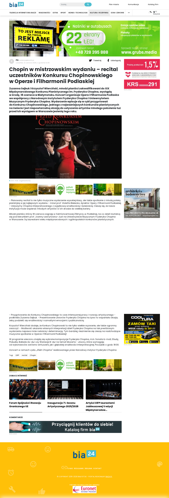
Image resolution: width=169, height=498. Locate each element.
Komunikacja (133, 4)
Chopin (33, 355)
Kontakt (97, 468)
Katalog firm (153, 4)
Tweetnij (95, 60)
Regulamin (78, 468)
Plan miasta (114, 4)
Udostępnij (114, 60)
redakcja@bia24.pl (26, 60)
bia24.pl (109, 476)
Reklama (88, 468)
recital (24, 355)
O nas (70, 468)
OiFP (17, 355)
